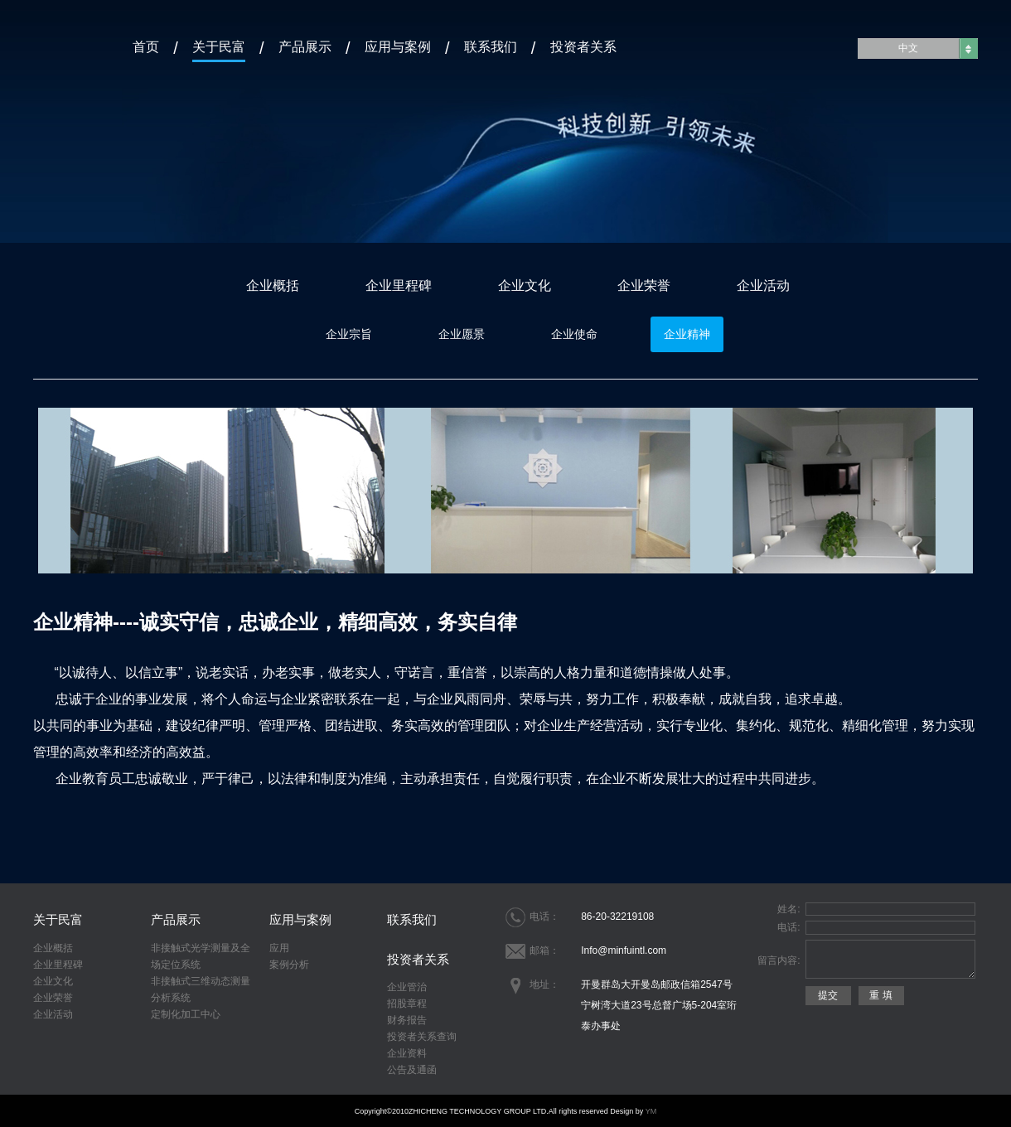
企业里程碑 (398, 285)
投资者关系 (583, 46)
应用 (279, 948)
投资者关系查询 (422, 1036)
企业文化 (524, 285)
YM (651, 1111)
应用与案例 (398, 46)
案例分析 (289, 964)
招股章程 (407, 1003)
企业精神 (687, 334)
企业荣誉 (643, 285)
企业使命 (574, 334)
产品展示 (304, 46)
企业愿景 (461, 334)
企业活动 (763, 285)
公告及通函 (412, 1070)
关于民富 (218, 46)
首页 (146, 46)
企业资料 (407, 1053)
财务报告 (407, 1020)
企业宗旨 (349, 334)
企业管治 (407, 987)
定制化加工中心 (185, 1014)
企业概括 (272, 285)
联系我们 (490, 46)
